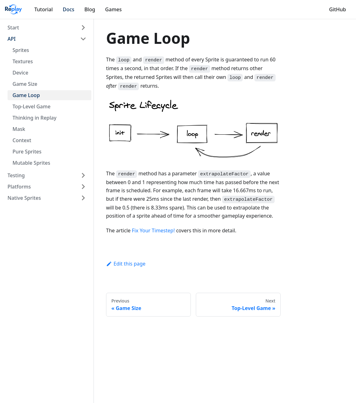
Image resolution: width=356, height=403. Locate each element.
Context (22, 140)
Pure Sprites (27, 151)
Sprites (21, 50)
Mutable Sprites (31, 162)
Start (13, 27)
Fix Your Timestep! (153, 230)
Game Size (25, 83)
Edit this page (125, 263)
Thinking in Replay (34, 117)
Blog (89, 9)
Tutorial (43, 9)
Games (113, 9)
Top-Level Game (31, 106)
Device (20, 72)
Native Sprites (24, 197)
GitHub (337, 9)
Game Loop (26, 95)
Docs (68, 9)
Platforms (19, 186)
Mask (19, 129)
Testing (16, 175)
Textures (23, 61)
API (12, 38)
